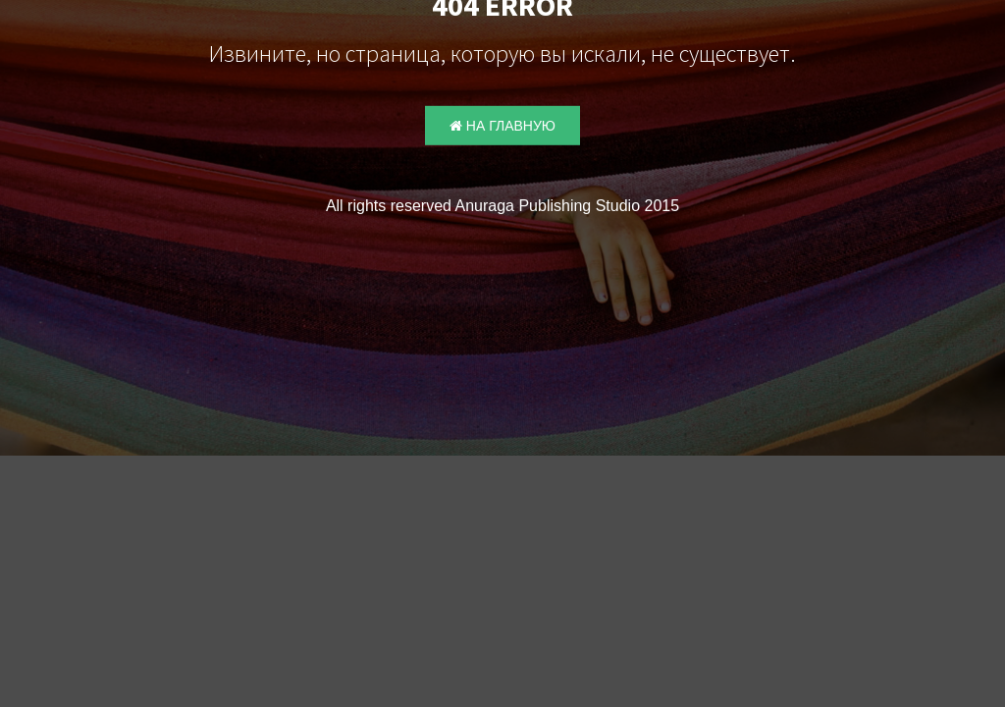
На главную (502, 126)
